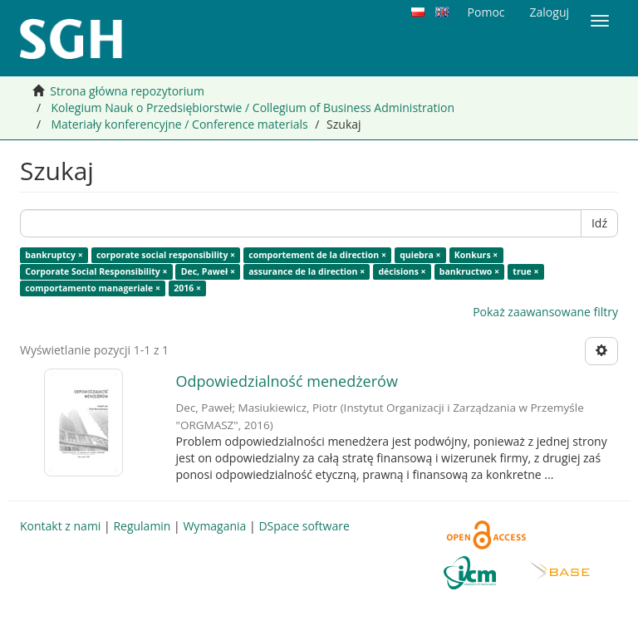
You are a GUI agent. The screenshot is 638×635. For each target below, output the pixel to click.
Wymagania (214, 526)
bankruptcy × (53, 255)
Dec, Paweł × (208, 271)
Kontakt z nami (60, 526)
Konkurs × (476, 255)
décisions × (401, 271)
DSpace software (303, 526)
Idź (599, 223)
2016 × (187, 288)
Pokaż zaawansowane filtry (545, 312)
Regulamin (141, 526)
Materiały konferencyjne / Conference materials (179, 124)
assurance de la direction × (306, 271)
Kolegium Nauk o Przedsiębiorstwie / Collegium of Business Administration (252, 107)
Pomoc (486, 12)
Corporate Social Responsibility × (96, 271)
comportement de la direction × (317, 255)
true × (525, 271)
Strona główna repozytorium (127, 91)
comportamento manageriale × (92, 288)
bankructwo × (469, 271)
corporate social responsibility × (165, 255)
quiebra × (420, 255)
